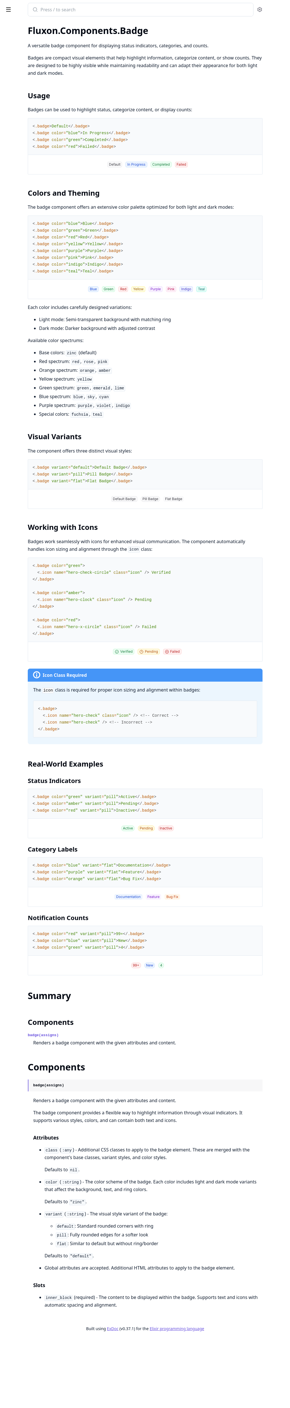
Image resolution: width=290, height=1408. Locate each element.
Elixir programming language (219, 1397)
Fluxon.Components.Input (30, 244)
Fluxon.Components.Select (30, 259)
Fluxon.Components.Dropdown (35, 163)
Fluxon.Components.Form (29, 236)
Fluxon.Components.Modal (30, 171)
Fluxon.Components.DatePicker (35, 228)
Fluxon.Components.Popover (32, 178)
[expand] (79, 38)
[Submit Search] (108, 10)
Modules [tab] (36, 24)
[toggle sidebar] (77, 9)
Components (22, 95)
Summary (19, 88)
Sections (18, 81)
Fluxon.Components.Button (31, 105)
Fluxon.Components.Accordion (34, 56)
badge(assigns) (117, 1073)
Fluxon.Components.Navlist (31, 120)
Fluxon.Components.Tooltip (31, 194)
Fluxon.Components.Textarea (32, 274)
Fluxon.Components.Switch (31, 267)
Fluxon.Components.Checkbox (34, 221)
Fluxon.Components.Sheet (30, 186)
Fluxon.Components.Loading (32, 113)
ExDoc (155, 1397)
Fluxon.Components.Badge (30, 71)
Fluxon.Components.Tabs (28, 143)
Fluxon (29, 6)
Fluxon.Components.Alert (29, 64)
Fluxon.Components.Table (29, 136)
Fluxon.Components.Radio (30, 251)
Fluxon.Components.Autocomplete (38, 213)
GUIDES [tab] (11, 24)
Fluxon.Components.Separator (34, 128)
